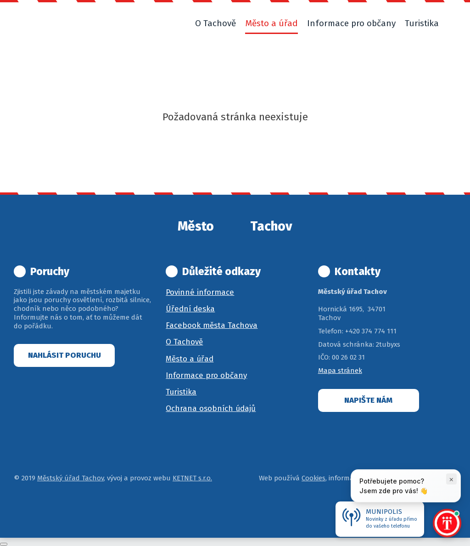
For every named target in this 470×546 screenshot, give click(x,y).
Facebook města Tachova (211, 325)
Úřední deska (190, 309)
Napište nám (368, 400)
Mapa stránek (340, 370)
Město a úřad (189, 359)
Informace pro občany (206, 375)
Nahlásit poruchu (64, 355)
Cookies (313, 478)
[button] (452, 23)
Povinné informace (200, 292)
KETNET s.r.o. (192, 478)
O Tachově (184, 342)
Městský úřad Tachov (70, 478)
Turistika (181, 392)
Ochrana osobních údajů (211, 408)
